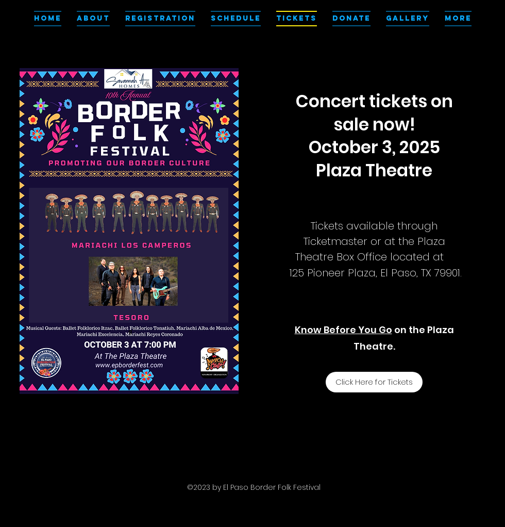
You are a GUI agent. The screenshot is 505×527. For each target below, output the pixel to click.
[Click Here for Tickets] (374, 382)
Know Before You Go (343, 329)
